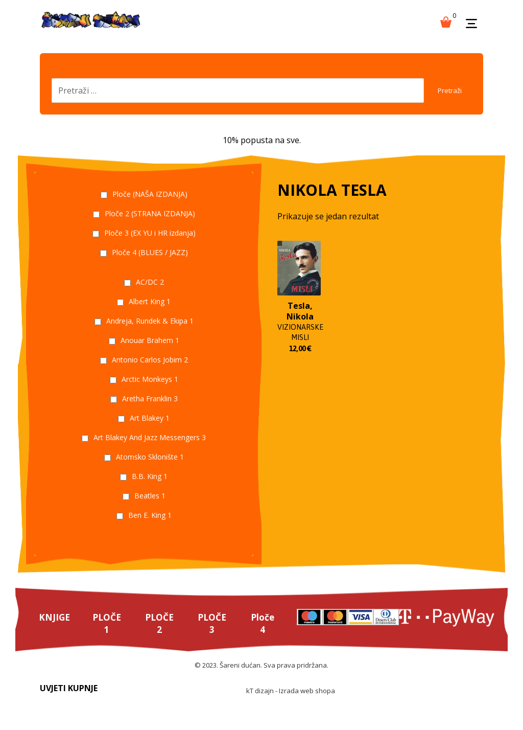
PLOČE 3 (215, 633)
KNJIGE (55, 627)
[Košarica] (446, 21)
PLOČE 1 (108, 633)
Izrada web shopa (307, 702)
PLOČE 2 (161, 633)
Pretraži (444, 95)
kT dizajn (260, 702)
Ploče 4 (265, 633)
